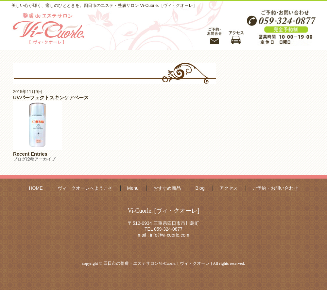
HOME (36, 188)
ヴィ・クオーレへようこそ (85, 188)
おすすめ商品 (167, 188)
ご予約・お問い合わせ (275, 188)
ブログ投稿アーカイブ (34, 159)
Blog (200, 188)
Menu (133, 188)
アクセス (228, 188)
